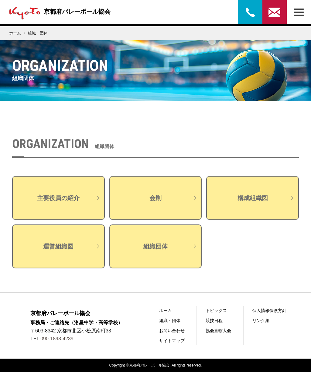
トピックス (216, 310)
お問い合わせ (274, 12)
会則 (173, 202)
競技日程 (214, 320)
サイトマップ (172, 340)
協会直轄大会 (218, 330)
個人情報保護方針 (269, 310)
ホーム (15, 33)
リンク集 (260, 320)
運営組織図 (72, 251)
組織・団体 (169, 320)
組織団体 (170, 251)
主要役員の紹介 (69, 202)
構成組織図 (266, 202)
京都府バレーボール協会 (58, 11)
